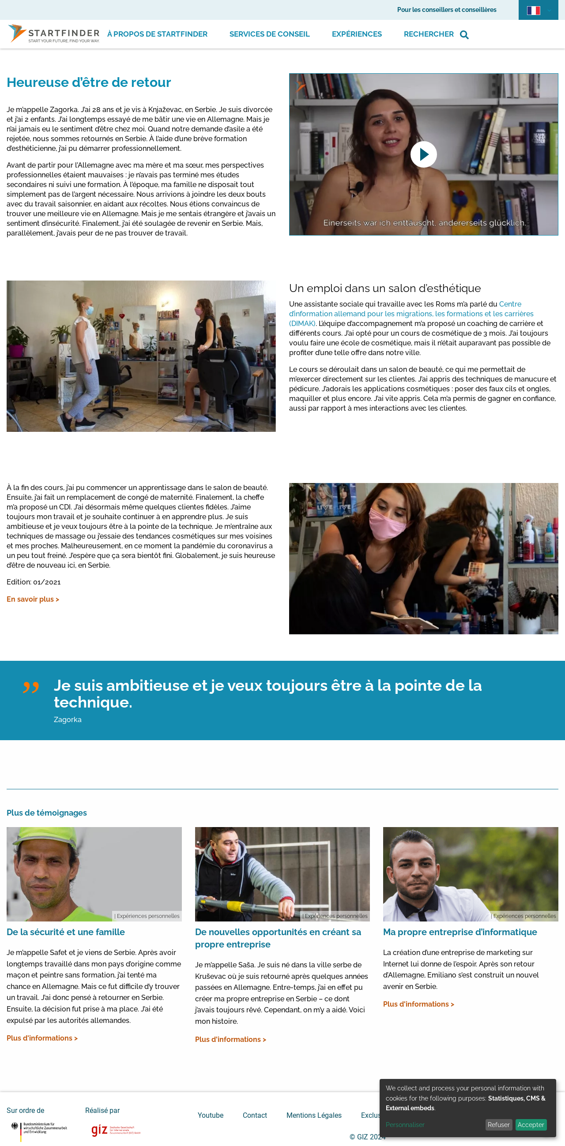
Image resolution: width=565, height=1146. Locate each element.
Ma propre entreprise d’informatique (460, 932)
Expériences (357, 34)
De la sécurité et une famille (66, 932)
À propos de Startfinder (157, 34)
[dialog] (468, 1108)
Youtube (210, 1115)
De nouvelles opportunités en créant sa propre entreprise (278, 938)
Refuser (499, 1124)
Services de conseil (270, 34)
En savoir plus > (33, 599)
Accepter (531, 1124)
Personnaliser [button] (405, 1124)
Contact (255, 1115)
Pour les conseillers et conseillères (447, 9)
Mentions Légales (314, 1115)
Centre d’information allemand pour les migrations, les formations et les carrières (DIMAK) (411, 314)
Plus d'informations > (42, 1038)
